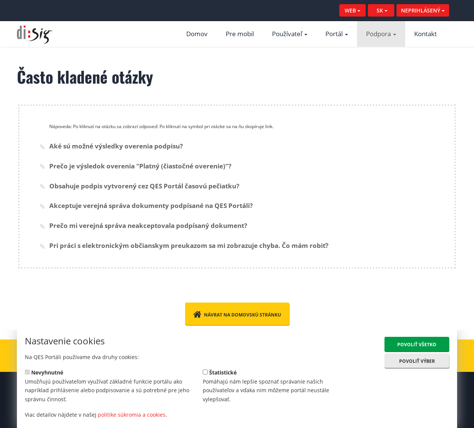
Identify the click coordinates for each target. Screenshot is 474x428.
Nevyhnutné (44, 372)
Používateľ (289, 33)
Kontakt (425, 33)
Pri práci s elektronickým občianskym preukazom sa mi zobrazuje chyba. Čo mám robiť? (188, 245)
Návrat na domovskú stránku (237, 314)
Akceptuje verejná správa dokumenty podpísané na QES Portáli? (151, 205)
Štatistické (220, 372)
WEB (352, 10)
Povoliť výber (417, 361)
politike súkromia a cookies (132, 414)
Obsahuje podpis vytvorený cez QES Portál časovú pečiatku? (144, 186)
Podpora (381, 33)
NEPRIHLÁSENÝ (423, 10)
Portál (336, 33)
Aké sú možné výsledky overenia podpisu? (116, 146)
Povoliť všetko (416, 344)
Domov (197, 33)
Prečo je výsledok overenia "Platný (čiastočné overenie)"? (140, 166)
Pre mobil (240, 33)
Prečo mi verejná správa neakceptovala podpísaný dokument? (148, 225)
